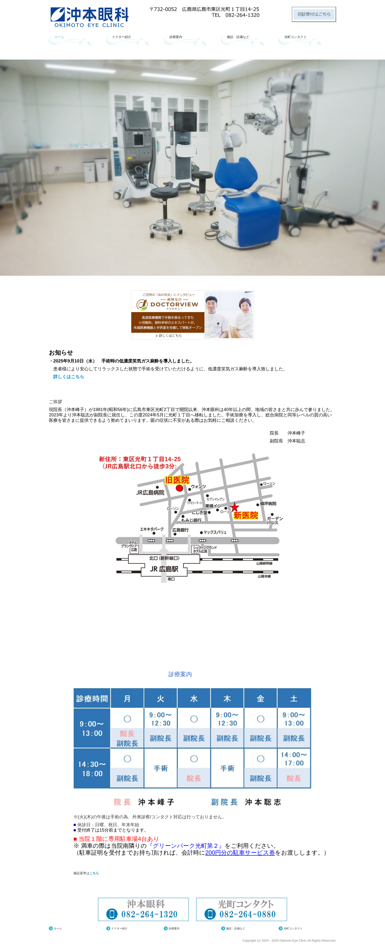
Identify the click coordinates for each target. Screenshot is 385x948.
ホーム (59, 37)
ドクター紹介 (121, 37)
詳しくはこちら (66, 376)
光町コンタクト (295, 37)
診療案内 (175, 37)
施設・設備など (238, 37)
